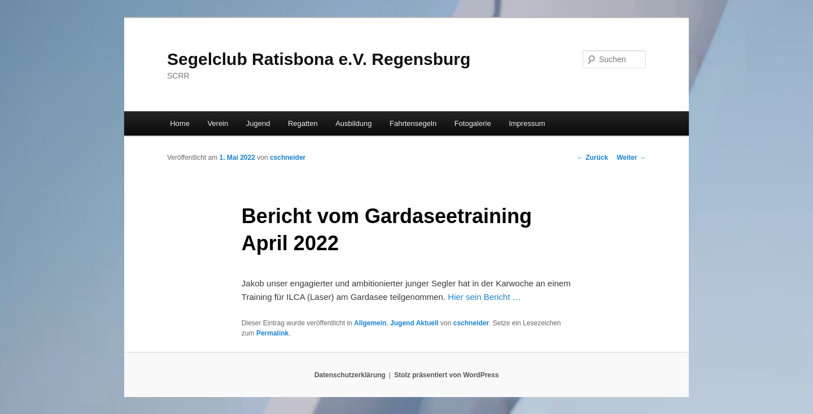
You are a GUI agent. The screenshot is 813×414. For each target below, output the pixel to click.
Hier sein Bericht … (484, 297)
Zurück (592, 158)
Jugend (258, 123)
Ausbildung (353, 123)
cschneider (287, 158)
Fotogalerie (472, 123)
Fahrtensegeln (413, 123)
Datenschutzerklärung (350, 375)
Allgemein (370, 323)
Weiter (631, 158)
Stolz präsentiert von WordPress (446, 375)
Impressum (527, 123)
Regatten (303, 123)
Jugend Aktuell (414, 323)
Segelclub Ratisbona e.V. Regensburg (318, 59)
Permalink (272, 333)
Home (180, 123)
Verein (217, 123)
